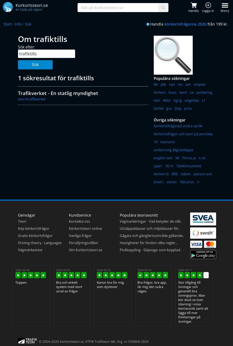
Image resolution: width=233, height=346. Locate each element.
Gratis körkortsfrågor (35, 235)
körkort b (161, 174)
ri (198, 182)
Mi (177, 158)
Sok (28, 24)
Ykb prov (187, 182)
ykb (163, 84)
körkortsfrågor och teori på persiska (183, 134)
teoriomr (167, 142)
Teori (22, 221)
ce (192, 92)
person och (203, 174)
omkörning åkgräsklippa (173, 150)
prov (188, 108)
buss (172, 92)
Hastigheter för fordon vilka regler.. (148, 242)
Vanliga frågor (80, 235)
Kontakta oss (79, 221)
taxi (172, 84)
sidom (186, 174)
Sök (35, 65)
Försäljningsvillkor (83, 242)
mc (180, 84)
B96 (175, 174)
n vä (202, 158)
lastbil (158, 108)
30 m (169, 166)
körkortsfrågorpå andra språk (178, 126)
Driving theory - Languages (40, 242)
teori (183, 92)
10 (156, 142)
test (157, 100)
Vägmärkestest (30, 250)
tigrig (177, 100)
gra (169, 108)
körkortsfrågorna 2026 (185, 24)
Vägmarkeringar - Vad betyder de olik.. (151, 221)
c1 (203, 100)
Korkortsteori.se (72, 341)
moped (199, 84)
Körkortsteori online (85, 228)
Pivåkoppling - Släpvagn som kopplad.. (151, 250)
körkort (160, 92)
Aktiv (167, 100)
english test (163, 158)
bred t (159, 182)
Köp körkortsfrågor (33, 228)
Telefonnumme (188, 166)
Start (7, 24)
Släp (178, 108)
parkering (204, 92)
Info (18, 24)
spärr (158, 166)
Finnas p (189, 158)
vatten (172, 182)
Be (156, 84)
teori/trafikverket (32, 99)
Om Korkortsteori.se (85, 250)
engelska (192, 100)
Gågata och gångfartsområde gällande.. (152, 235)
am (188, 84)
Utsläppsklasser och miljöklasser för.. (150, 228)
